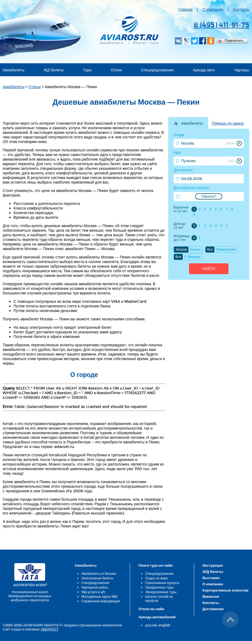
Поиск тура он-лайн (155, 565)
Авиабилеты (13, 70)
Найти (208, 269)
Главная (185, 9)
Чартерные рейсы (94, 587)
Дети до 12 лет (179, 226)
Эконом (181, 249)
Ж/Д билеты (213, 571)
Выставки (211, 578)
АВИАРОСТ (49, 629)
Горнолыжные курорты (162, 582)
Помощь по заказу (228, 123)
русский (151, 625)
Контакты (241, 9)
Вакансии (211, 596)
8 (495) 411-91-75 (221, 24)
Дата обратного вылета (191, 188)
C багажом (192, 257)
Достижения (213, 609)
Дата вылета (183, 170)
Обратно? (208, 196)
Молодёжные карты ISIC (99, 596)
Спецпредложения (157, 70)
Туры (87, 70)
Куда (177, 152)
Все (210, 249)
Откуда (179, 135)
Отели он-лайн (151, 609)
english (164, 625)
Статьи (34, 86)
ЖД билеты (54, 70)
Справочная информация (100, 601)
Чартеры (241, 70)
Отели (116, 70)
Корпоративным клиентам (225, 590)
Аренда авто (204, 70)
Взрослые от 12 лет (181, 209)
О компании (212, 9)
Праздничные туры (159, 587)
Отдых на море (156, 578)
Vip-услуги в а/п (93, 592)
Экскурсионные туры (161, 592)
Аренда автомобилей (156, 617)
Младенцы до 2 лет (182, 238)
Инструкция (213, 565)
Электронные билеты (97, 578)
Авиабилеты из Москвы (99, 573)
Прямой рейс (226, 249)
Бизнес (195, 249)
